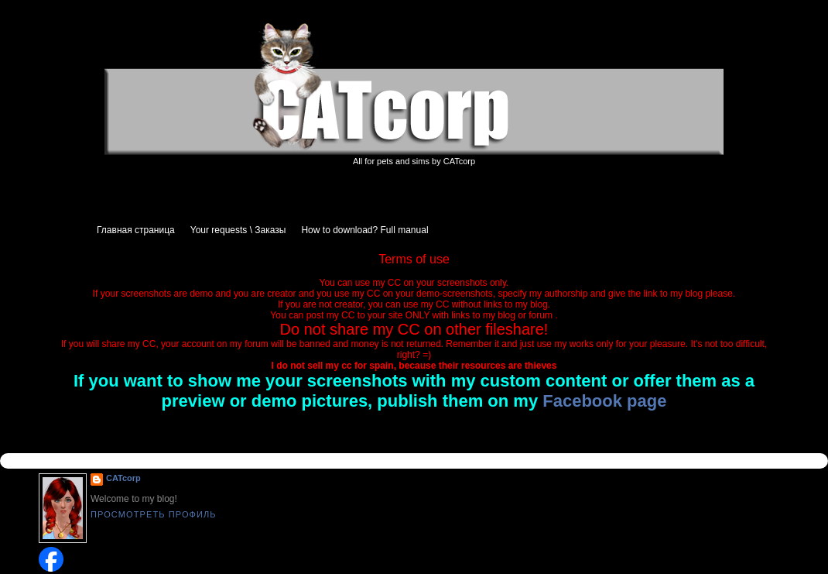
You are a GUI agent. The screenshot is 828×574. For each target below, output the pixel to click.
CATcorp (123, 478)
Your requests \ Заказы (238, 230)
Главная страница (136, 230)
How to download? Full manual (364, 230)
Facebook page (604, 401)
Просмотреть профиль (154, 514)
